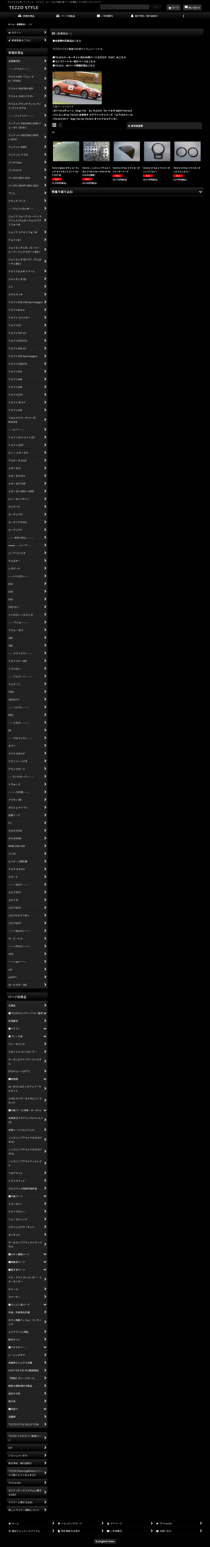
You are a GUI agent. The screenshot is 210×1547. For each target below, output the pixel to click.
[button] (183, 16)
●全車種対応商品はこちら (66, 40)
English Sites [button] (105, 1541)
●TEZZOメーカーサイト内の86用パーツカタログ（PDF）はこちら (89, 57)
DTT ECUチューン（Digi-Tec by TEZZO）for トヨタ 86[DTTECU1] (93, 110)
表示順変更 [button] (135, 125)
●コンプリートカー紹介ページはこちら (73, 61)
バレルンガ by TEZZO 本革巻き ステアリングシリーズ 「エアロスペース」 (94, 114)
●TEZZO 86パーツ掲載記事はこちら (73, 65)
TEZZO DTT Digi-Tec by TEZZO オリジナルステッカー (86, 118)
